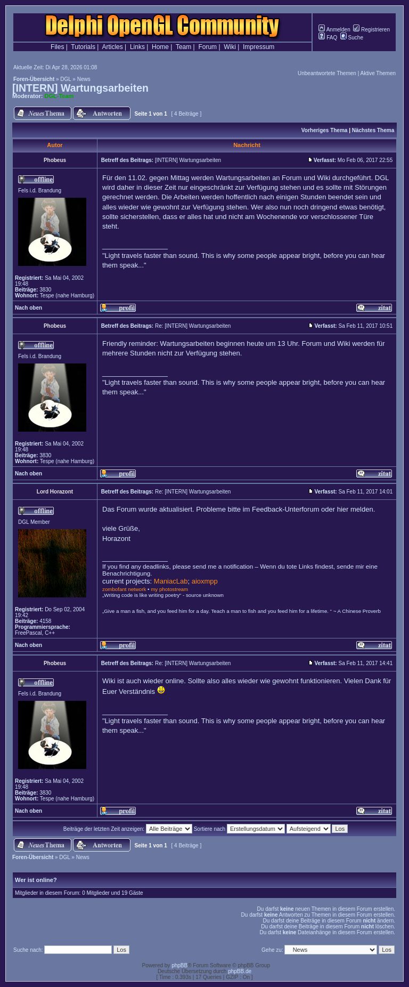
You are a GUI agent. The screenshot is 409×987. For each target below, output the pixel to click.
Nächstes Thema (373, 130)
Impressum (258, 47)
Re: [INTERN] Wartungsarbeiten (193, 326)
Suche (351, 38)
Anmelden (334, 30)
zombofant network (124, 589)
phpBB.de (239, 971)
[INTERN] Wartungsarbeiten (80, 88)
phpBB (179, 965)
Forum (207, 47)
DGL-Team (59, 96)
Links (137, 47)
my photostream (169, 589)
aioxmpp (205, 581)
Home (160, 47)
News (84, 79)
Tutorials (83, 47)
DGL (65, 79)
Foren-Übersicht (33, 79)
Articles (112, 47)
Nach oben (28, 308)
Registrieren (371, 30)
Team (183, 47)
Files (57, 47)
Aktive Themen (378, 73)
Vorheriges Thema (324, 130)
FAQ (327, 38)
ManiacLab (171, 581)
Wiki (230, 47)
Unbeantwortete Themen (327, 73)
